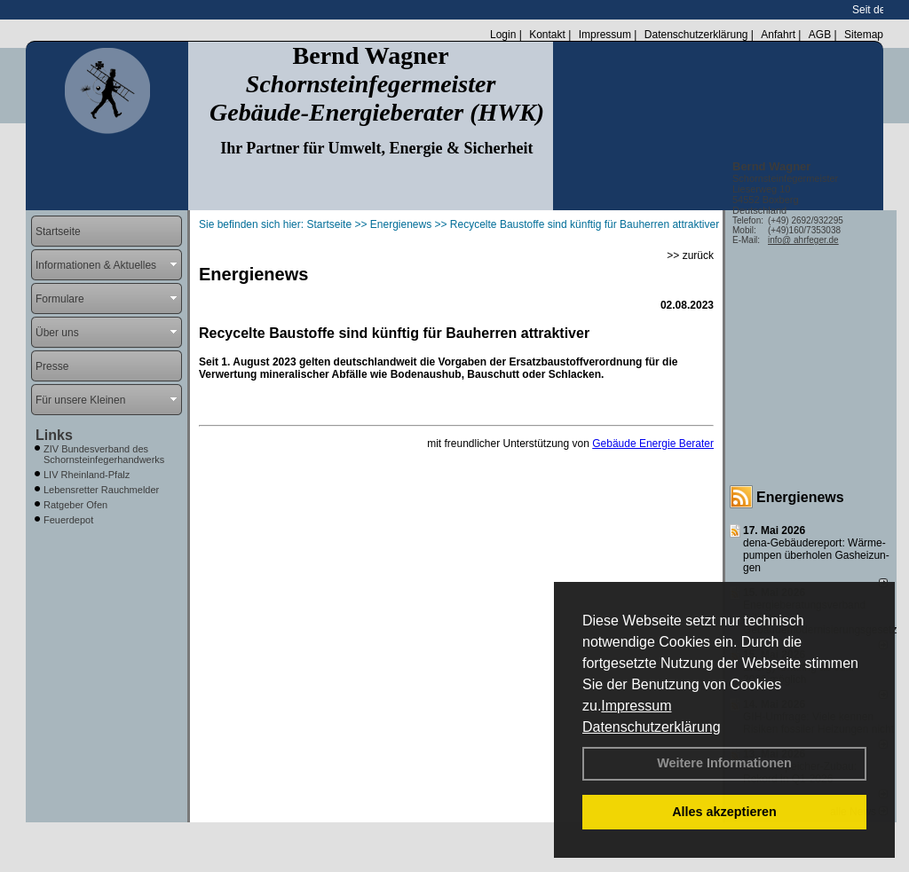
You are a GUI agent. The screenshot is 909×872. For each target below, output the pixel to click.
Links (54, 435)
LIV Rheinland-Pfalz (86, 474)
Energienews (800, 497)
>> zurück (690, 255)
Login (503, 34)
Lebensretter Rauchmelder (101, 489)
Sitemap (863, 34)
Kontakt (547, 34)
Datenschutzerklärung (651, 727)
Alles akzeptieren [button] (724, 812)
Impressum (636, 705)
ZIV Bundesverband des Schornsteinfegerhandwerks (103, 454)
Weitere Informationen (724, 763)
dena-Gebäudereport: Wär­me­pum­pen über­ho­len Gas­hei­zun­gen (816, 555)
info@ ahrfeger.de (803, 240)
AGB (820, 34)
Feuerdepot (68, 520)
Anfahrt (778, 34)
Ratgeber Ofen (75, 504)
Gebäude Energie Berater (653, 443)
